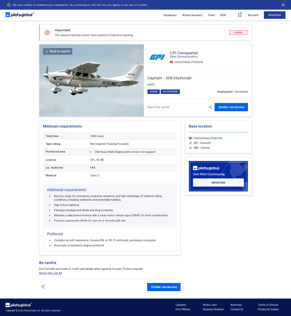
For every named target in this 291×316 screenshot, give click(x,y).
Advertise (274, 15)
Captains (181, 304)
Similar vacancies (231, 107)
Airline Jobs (210, 304)
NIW (223, 15)
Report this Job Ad (158, 107)
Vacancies (170, 15)
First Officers (183, 309)
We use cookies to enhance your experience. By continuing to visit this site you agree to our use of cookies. (80, 4)
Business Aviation (213, 309)
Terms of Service (268, 304)
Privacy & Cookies (268, 309)
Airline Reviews (192, 15)
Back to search (60, 51)
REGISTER (218, 182)
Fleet (211, 15)
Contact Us (236, 309)
